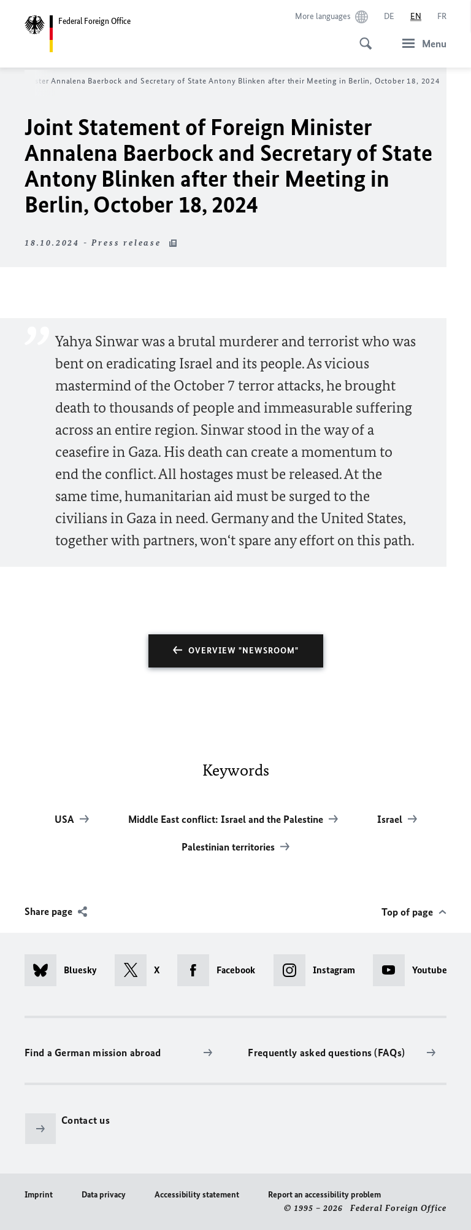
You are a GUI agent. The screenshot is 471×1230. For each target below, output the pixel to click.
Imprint (39, 1194)
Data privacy (104, 1194)
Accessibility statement (197, 1194)
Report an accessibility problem (324, 1194)
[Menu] (420, 43)
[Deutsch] (389, 16)
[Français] (441, 16)
